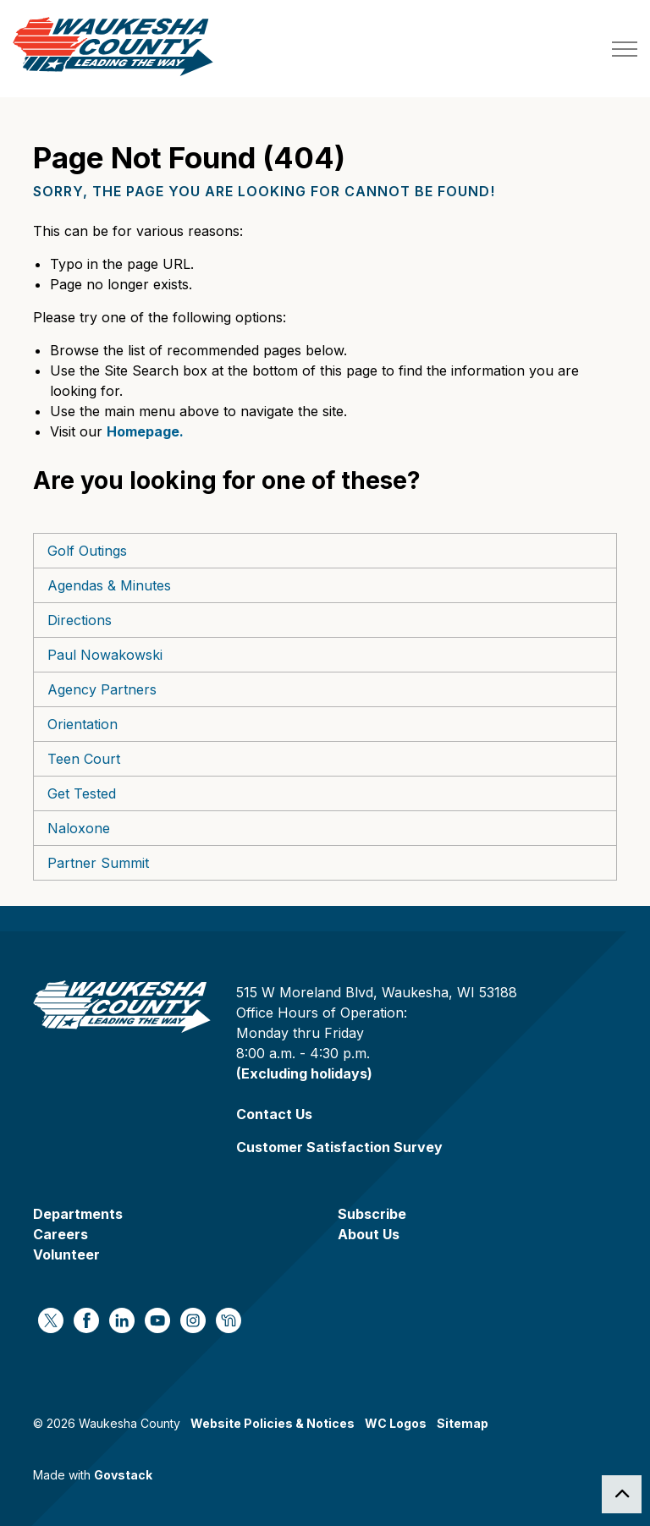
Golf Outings (87, 550)
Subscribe (372, 1213)
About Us (368, 1234)
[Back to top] (622, 1494)
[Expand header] (624, 48)
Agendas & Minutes (109, 585)
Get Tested (81, 793)
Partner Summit (98, 862)
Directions (79, 620)
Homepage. (145, 431)
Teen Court (83, 758)
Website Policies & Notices (272, 1423)
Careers (60, 1234)
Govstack (123, 1475)
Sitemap (462, 1423)
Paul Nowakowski (104, 654)
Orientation (82, 724)
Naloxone (78, 828)
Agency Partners (102, 689)
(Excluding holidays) (304, 1073)
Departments (78, 1213)
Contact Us (274, 1114)
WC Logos (396, 1423)
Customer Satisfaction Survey (339, 1147)
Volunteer (66, 1254)
